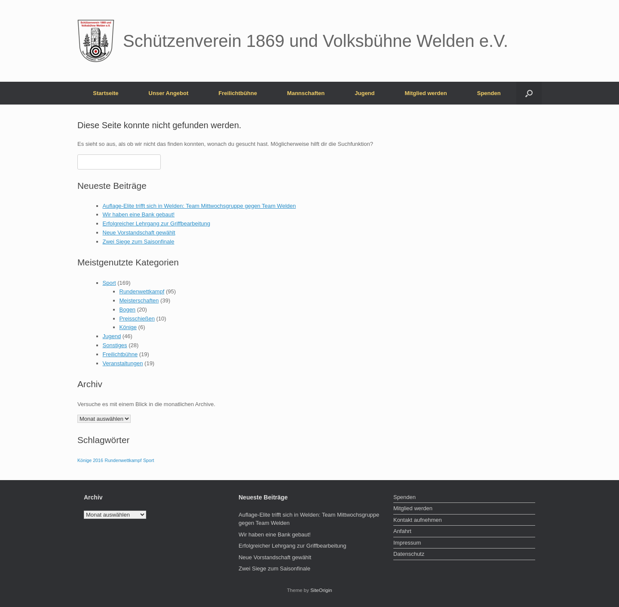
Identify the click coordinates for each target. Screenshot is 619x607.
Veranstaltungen (123, 363)
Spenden (489, 93)
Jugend (364, 93)
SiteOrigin (321, 590)
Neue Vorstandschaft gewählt (139, 232)
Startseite (105, 93)
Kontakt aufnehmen (417, 520)
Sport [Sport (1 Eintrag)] (148, 460)
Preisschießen (137, 318)
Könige (128, 327)
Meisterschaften (139, 300)
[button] (529, 93)
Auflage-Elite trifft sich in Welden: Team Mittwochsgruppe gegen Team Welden (199, 206)
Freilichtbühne (237, 93)
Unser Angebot (169, 93)
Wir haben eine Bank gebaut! (139, 214)
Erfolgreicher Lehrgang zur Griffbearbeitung (157, 223)
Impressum (407, 542)
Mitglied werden (426, 93)
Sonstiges (115, 345)
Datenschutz (408, 554)
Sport (109, 283)
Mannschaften (306, 93)
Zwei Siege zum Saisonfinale (139, 241)
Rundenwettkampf (142, 291)
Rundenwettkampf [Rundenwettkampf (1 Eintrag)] (122, 460)
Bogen (128, 309)
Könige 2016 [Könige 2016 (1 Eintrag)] (90, 460)
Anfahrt (402, 531)
